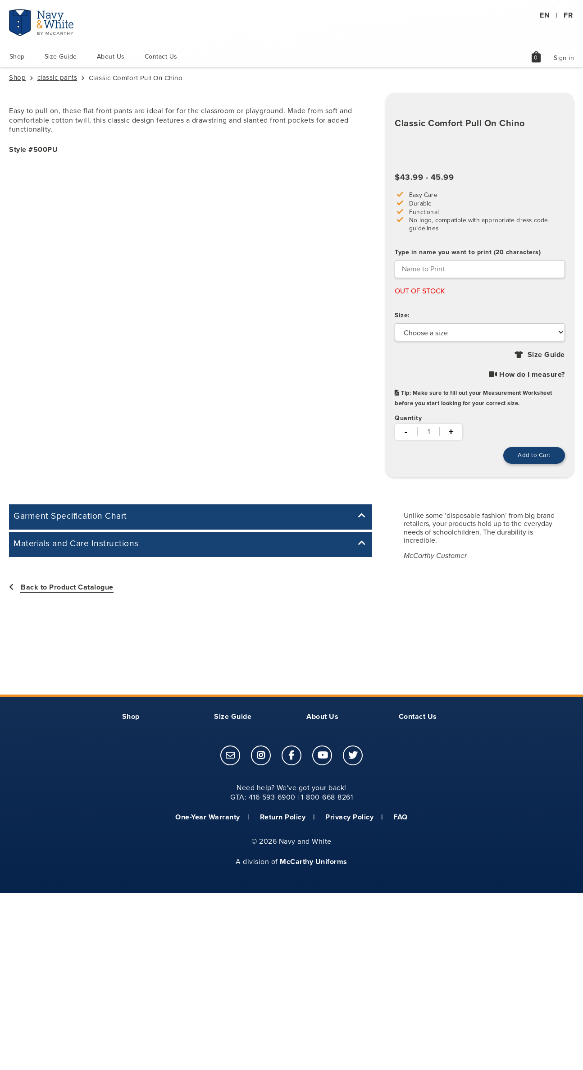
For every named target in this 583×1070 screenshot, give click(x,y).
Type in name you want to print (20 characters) (468, 251)
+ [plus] (451, 431)
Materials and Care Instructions (76, 544)
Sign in (564, 58)
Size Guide (60, 56)
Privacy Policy (349, 817)
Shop (16, 56)
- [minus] (406, 431)
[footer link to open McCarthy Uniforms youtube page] (322, 756)
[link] (230, 756)
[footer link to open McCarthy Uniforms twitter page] (353, 756)
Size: (402, 315)
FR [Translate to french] (568, 15)
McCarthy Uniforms (313, 862)
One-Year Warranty (207, 817)
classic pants (57, 77)
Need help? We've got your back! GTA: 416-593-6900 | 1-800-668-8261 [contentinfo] (291, 793)
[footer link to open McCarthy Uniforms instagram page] (261, 756)
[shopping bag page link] (536, 61)
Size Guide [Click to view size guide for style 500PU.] (545, 354)
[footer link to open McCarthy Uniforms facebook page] (291, 756)
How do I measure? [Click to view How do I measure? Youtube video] (527, 374)
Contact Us (160, 56)
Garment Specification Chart (70, 516)
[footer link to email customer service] (230, 756)
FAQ (400, 817)
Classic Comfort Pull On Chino (460, 122)
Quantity (408, 418)
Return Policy (283, 817)
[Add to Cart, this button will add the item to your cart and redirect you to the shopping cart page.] (532, 455)
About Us (110, 56)
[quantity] (428, 431)
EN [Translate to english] (545, 15)
